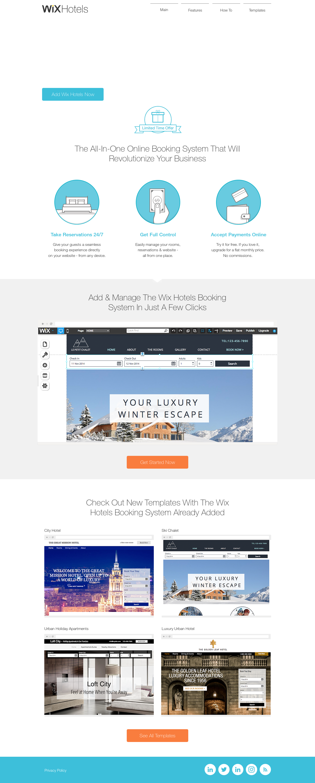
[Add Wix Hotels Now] (73, 94)
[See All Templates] (157, 735)
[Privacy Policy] (55, 770)
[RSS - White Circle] (265, 769)
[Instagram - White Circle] (251, 769)
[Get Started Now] (157, 462)
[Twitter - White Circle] (224, 769)
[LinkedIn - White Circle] (210, 769)
